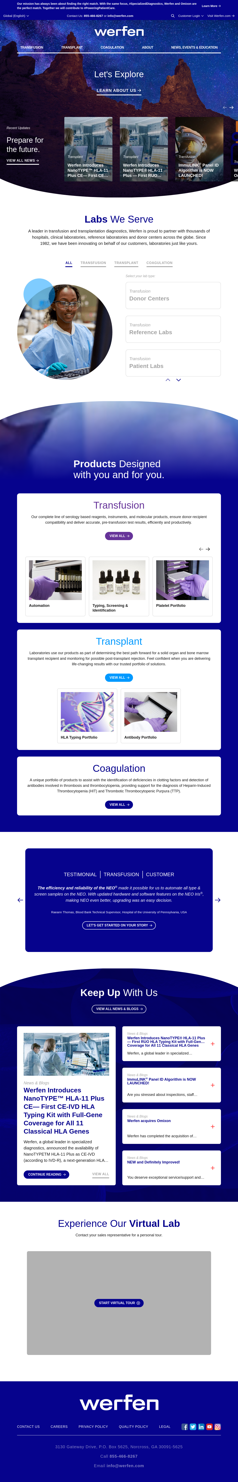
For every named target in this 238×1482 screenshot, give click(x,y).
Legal (165, 1426)
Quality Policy (133, 1426)
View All (100, 1174)
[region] (119, 581)
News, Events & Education (194, 47)
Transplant (72, 47)
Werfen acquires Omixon (149, 1121)
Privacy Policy (93, 1426)
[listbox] (119, 586)
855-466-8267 (93, 16)
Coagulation (112, 47)
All (68, 263)
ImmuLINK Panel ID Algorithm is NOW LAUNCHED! (161, 1081)
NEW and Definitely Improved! (153, 1162)
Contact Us (28, 1426)
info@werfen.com (120, 16)
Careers (59, 1426)
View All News (21, 160)
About (147, 47)
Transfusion (31, 47)
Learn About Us (116, 90)
